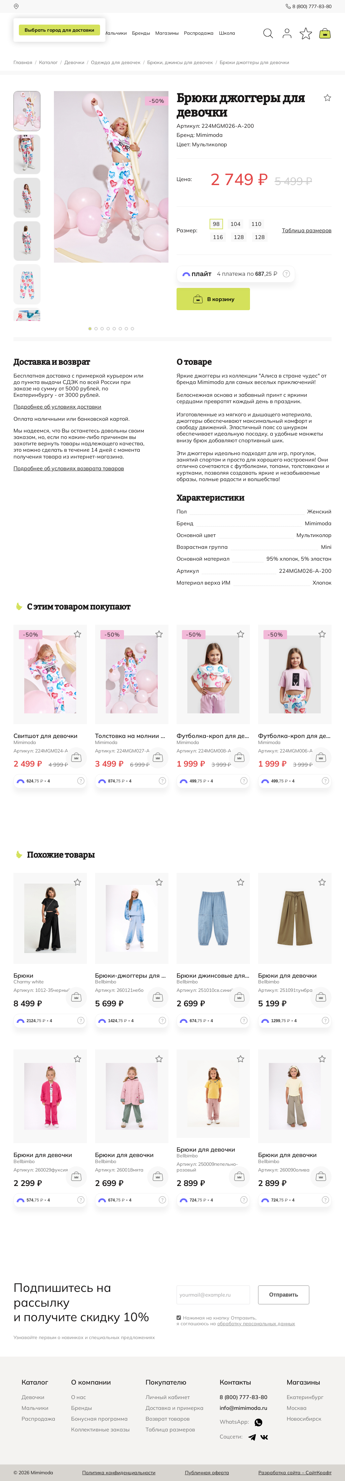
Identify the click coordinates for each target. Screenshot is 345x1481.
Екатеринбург (305, 1397)
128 (239, 237)
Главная (22, 62)
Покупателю (166, 1382)
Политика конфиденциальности (118, 1473)
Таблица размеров (307, 230)
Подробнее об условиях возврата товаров (68, 468)
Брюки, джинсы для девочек (180, 62)
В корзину (213, 299)
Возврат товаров (168, 1418)
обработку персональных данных (256, 1324)
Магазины (167, 33)
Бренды (141, 33)
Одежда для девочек (115, 62)
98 (216, 223)
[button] (90, 328)
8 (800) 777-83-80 (312, 6)
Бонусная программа (99, 1418)
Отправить (283, 1295)
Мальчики (115, 33)
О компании (91, 1382)
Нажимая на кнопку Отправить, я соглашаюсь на (236, 1321)
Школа (227, 33)
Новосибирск (304, 1418)
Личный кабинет (168, 1397)
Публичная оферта (207, 1473)
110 (256, 223)
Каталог (48, 62)
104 (235, 223)
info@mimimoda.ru (243, 1407)
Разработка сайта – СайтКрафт (295, 1473)
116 (218, 237)
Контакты (235, 1382)
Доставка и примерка (174, 1407)
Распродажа (199, 33)
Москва (297, 1407)
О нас (78, 1397)
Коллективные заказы (100, 1429)
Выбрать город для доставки (59, 30)
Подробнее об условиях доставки (57, 406)
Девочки (74, 62)
